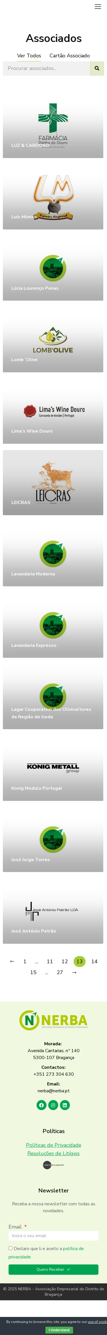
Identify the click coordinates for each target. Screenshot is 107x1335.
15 (33, 972)
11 (50, 961)
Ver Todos (29, 55)
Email (16, 1226)
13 (79, 961)
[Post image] (53, 125)
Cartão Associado (70, 55)
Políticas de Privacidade (53, 1145)
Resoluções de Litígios (53, 1153)
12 (65, 961)
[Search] (97, 68)
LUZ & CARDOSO (30, 145)
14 (94, 961)
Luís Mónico (24, 217)
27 (60, 972)
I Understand (59, 1330)
